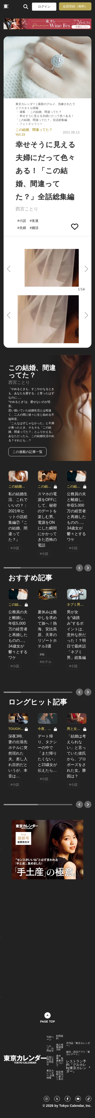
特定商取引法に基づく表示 (59, 1075)
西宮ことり (27, 208)
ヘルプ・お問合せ (50, 1048)
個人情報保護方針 (59, 1047)
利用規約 (59, 1037)
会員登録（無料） (75, 6)
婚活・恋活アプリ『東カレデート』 (78, 1053)
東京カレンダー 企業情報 (50, 1074)
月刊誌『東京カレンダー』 (78, 1044)
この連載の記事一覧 (27, 452)
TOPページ (50, 1038)
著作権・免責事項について (59, 1061)
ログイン (44, 6)
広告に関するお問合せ (50, 1061)
